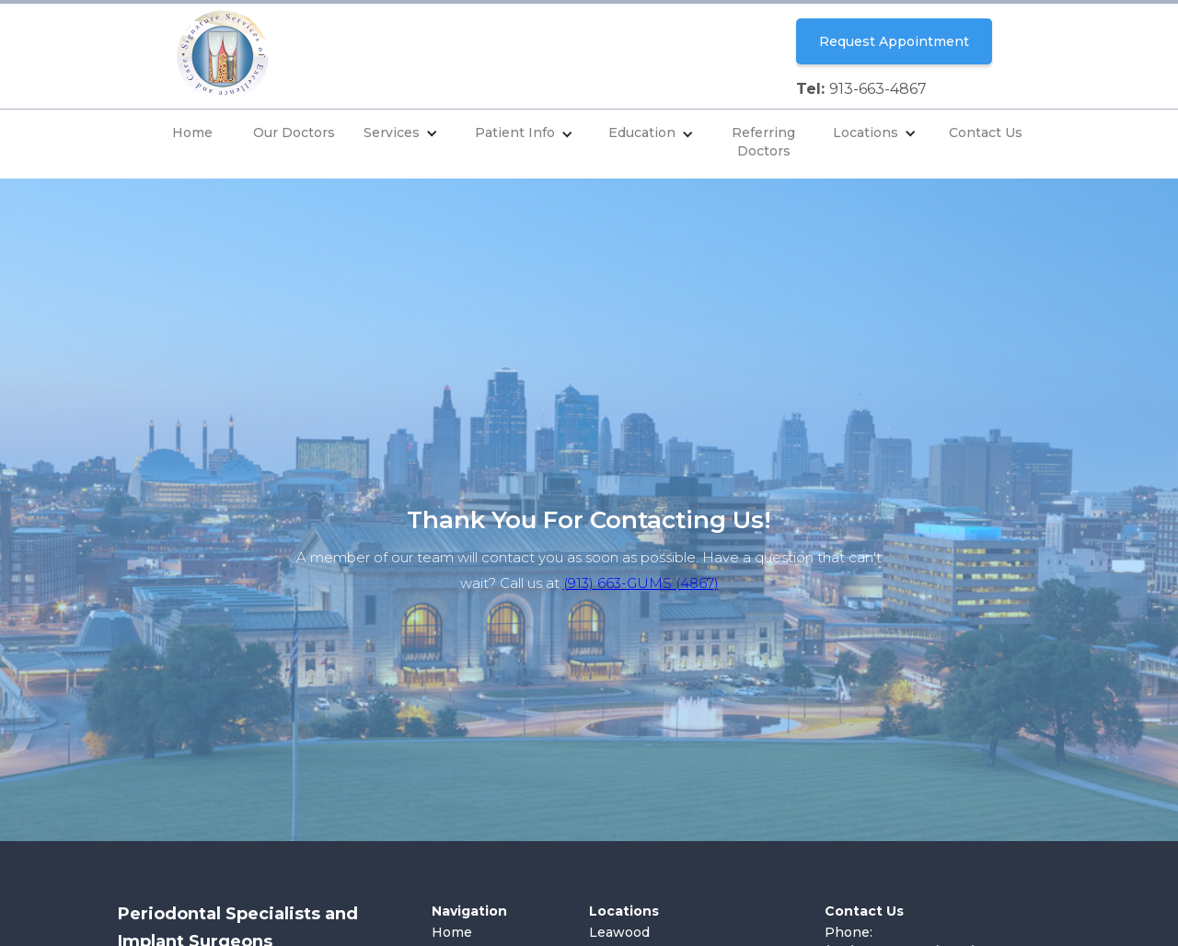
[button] (400, 134)
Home (192, 132)
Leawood (619, 932)
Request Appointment (894, 41)
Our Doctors (294, 132)
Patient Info (515, 132)
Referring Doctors (763, 141)
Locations (865, 132)
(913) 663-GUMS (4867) (641, 583)
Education (642, 132)
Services (392, 132)
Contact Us (985, 132)
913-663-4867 (878, 89)
